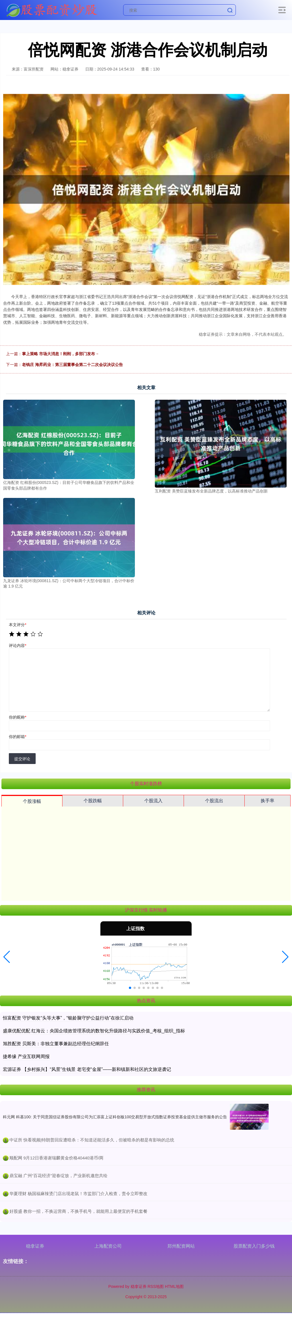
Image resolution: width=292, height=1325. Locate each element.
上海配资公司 (108, 1246)
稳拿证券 (35, 1246)
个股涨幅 (32, 801)
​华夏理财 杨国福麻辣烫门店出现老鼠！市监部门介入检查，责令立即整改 (78, 1193)
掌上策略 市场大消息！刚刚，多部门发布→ (60, 353)
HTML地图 (174, 1286)
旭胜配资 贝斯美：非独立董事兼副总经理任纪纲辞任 (56, 1043)
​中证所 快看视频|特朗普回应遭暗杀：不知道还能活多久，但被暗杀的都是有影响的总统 (91, 1139)
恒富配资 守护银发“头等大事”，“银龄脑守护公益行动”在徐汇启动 (68, 1018)
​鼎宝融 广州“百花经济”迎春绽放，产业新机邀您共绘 (58, 1175)
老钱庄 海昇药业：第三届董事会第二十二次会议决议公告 (72, 364)
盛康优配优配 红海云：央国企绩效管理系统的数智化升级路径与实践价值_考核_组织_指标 (94, 1030)
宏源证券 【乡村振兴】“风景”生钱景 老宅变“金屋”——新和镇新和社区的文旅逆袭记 (87, 1069)
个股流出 (214, 800)
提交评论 (22, 759)
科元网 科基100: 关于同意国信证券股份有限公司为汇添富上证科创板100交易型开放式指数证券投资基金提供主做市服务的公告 (115, 1117)
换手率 (267, 800)
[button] (7, 957)
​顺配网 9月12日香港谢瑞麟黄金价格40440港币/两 (56, 1157)
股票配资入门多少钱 (254, 1246)
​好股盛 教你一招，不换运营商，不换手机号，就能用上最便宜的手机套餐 (78, 1211)
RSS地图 (155, 1286)
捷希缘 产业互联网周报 (26, 1056)
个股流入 (153, 800)
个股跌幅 (93, 800)
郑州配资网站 (181, 1246)
